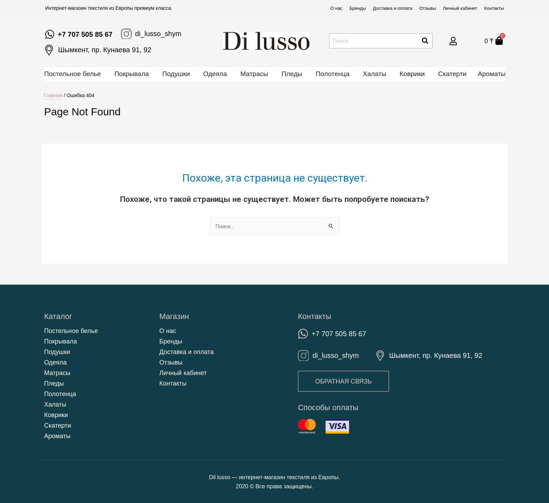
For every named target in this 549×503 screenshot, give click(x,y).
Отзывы (427, 8)
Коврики (412, 73)
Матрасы (254, 73)
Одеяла (215, 73)
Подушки (176, 73)
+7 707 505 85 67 (85, 34)
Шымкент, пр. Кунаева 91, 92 (104, 50)
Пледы (292, 73)
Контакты (494, 8)
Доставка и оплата (392, 8)
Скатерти (452, 73)
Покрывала (131, 73)
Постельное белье (72, 73)
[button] (344, 381)
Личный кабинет (460, 8)
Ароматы (492, 73)
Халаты (374, 73)
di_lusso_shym (158, 34)
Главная (53, 95)
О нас (336, 8)
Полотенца (332, 73)
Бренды (357, 8)
